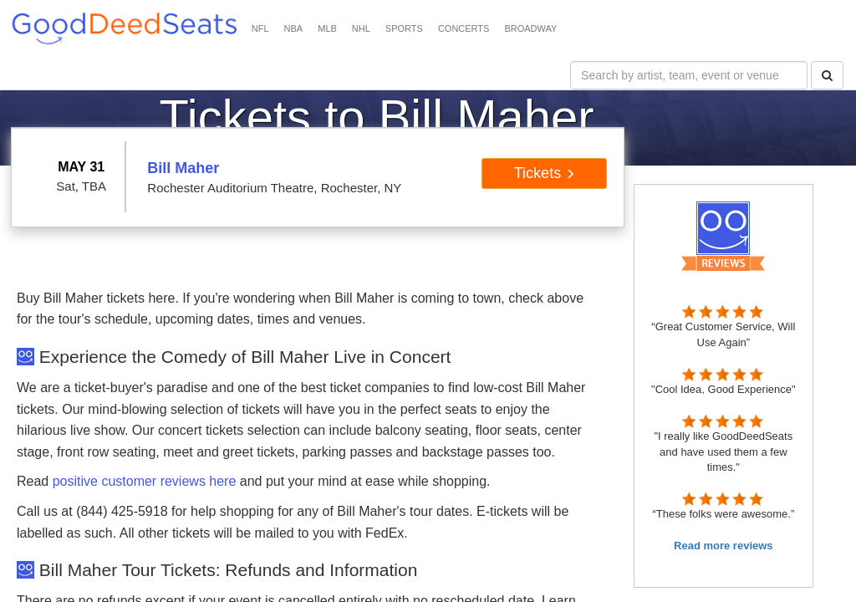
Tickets (544, 173)
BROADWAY (530, 28)
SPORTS (404, 28)
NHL (361, 28)
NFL (260, 28)
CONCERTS (464, 28)
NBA (293, 28)
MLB (327, 28)
